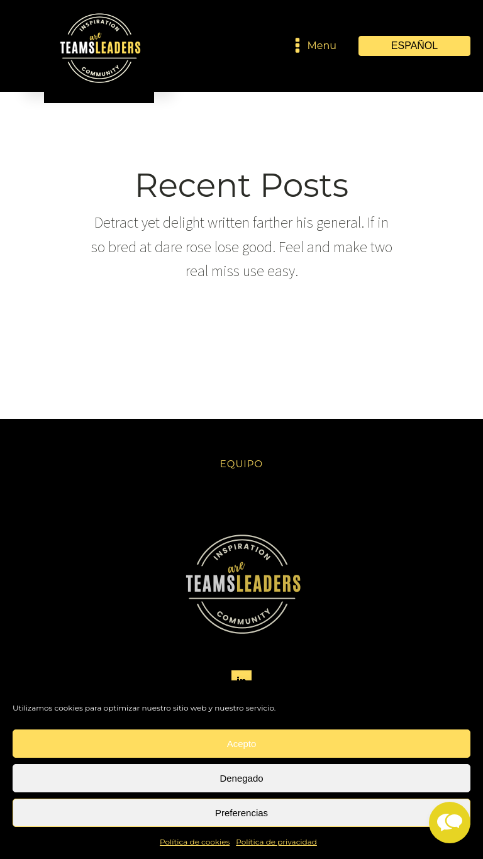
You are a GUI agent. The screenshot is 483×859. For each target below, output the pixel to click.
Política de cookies (195, 841)
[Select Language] (414, 46)
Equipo (241, 464)
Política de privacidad (276, 841)
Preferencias (241, 812)
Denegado (241, 778)
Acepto (242, 743)
